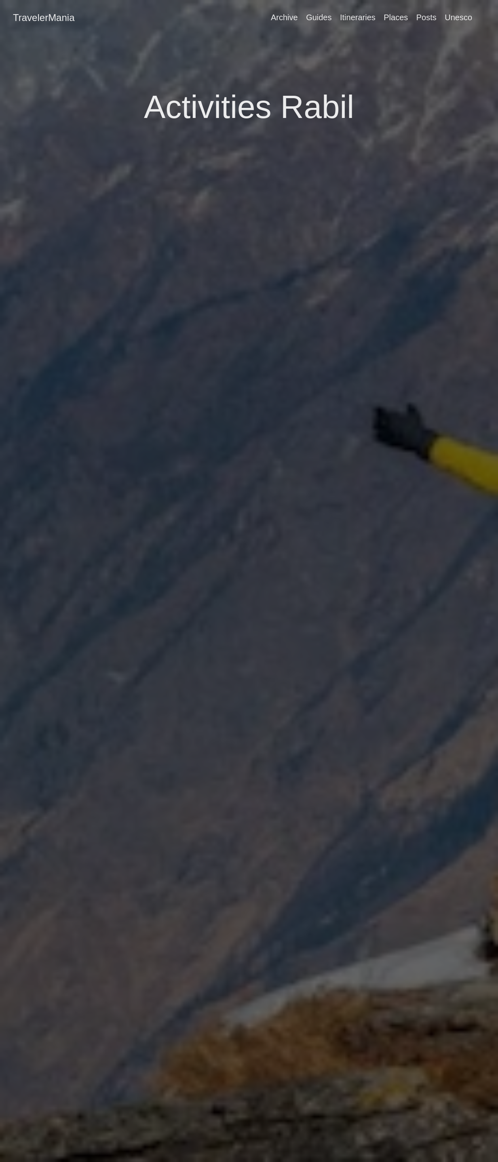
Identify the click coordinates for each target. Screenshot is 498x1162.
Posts (426, 17)
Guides (318, 17)
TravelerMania (44, 17)
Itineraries (358, 17)
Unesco (458, 17)
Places (396, 17)
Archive (284, 17)
